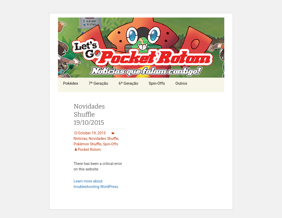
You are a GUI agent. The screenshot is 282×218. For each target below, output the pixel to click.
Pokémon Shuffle (88, 144)
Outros (181, 83)
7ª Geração (98, 83)
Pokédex (70, 83)
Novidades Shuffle (103, 138)
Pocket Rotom (89, 149)
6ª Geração (128, 83)
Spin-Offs (157, 83)
